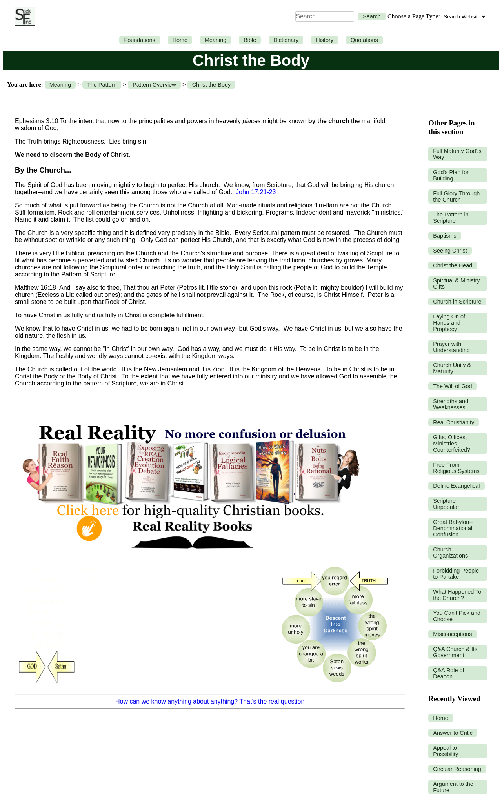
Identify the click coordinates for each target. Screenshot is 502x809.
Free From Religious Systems (456, 468)
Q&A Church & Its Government (455, 652)
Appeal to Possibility (445, 751)
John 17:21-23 (256, 192)
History (324, 40)
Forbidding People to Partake (456, 573)
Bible (250, 40)
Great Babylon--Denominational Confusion (453, 528)
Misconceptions (452, 634)
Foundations (139, 40)
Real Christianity (453, 422)
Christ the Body (211, 85)
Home (180, 40)
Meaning (215, 40)
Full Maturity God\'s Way (457, 154)
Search (372, 16)
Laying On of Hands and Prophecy (449, 322)
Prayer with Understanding (451, 347)
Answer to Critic (453, 733)
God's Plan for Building (451, 175)
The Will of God (452, 386)
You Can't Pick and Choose (456, 616)
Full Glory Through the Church (456, 196)
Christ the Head (452, 265)
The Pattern (101, 85)
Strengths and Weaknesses (450, 404)
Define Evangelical (456, 486)
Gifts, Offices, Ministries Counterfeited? (451, 443)
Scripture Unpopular (446, 504)
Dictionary (285, 40)
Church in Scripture (457, 301)
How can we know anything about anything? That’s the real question (209, 701)
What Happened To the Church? (457, 595)
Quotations (364, 40)
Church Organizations (450, 552)
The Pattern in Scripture (450, 217)
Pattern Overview (154, 85)
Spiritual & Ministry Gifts (456, 283)
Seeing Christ (450, 250)
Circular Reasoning (457, 769)
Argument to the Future (453, 787)
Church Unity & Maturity (452, 368)
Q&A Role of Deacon (448, 673)
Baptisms (444, 236)
